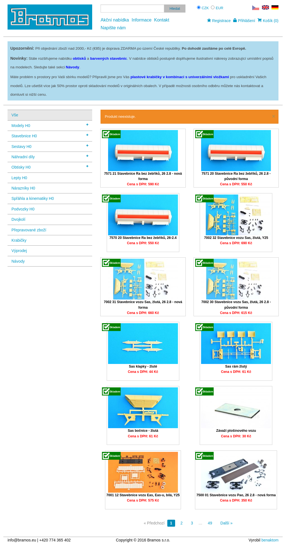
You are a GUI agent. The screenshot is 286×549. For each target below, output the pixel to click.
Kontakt (161, 20)
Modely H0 (49, 125)
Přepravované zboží (28, 230)
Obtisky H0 (49, 166)
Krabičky (19, 240)
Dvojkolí (18, 219)
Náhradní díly (49, 156)
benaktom (269, 540)
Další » (226, 523)
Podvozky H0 (22, 209)
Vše (14, 115)
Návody (18, 261)
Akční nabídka (115, 20)
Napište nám (113, 27)
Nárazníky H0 (23, 188)
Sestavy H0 (49, 146)
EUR (219, 8)
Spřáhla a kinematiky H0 (32, 198)
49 (210, 523)
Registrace (219, 20)
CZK (205, 8)
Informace (141, 20)
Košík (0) (268, 20)
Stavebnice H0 (49, 135)
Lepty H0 (19, 178)
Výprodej (19, 250)
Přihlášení (244, 20)
